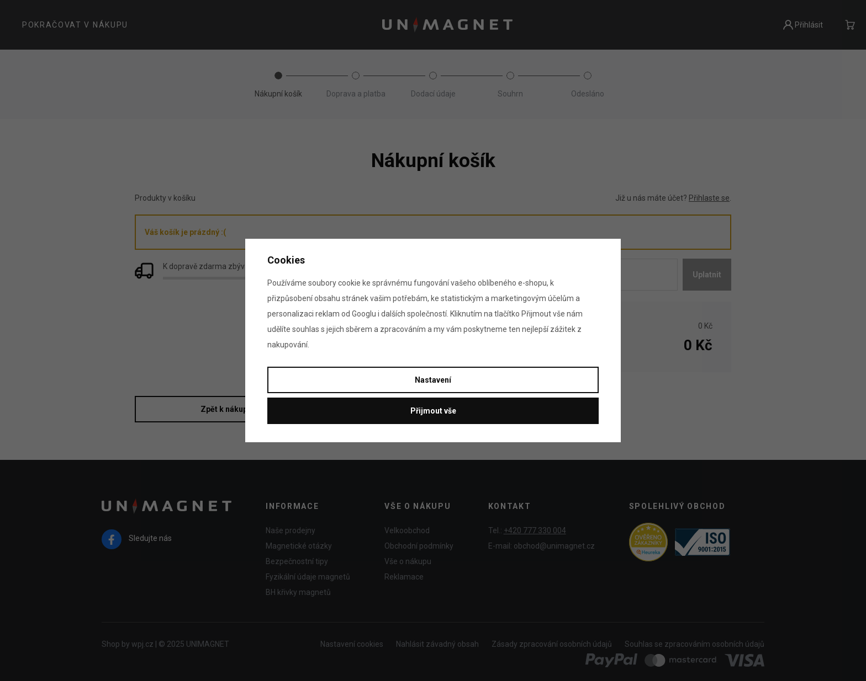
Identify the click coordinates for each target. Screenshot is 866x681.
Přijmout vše (433, 410)
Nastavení (433, 380)
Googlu (364, 313)
